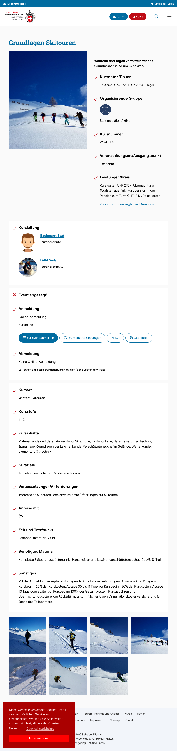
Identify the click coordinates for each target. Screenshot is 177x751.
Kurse (137, 16)
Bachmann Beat (52, 236)
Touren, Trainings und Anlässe (101, 713)
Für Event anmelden (38, 338)
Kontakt (130, 720)
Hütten (141, 713)
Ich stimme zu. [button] (39, 738)
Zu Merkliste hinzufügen (82, 338)
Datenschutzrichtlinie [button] (40, 728)
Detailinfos (138, 338)
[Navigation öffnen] (169, 17)
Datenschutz (77, 720)
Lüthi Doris (48, 260)
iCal (115, 338)
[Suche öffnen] (156, 17)
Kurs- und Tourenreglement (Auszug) (127, 204)
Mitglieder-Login (162, 3)
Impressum (97, 720)
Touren (119, 16)
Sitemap (115, 720)
